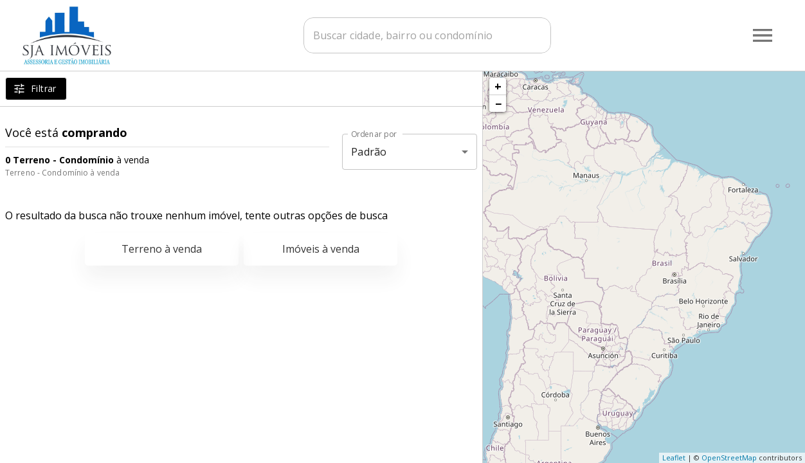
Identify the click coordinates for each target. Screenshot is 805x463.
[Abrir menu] (762, 35)
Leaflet (673, 457)
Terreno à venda (162, 249)
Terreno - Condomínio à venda (62, 172)
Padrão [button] (368, 152)
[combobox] (430, 35)
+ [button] (498, 86)
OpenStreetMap (729, 457)
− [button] (498, 103)
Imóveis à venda (320, 249)
